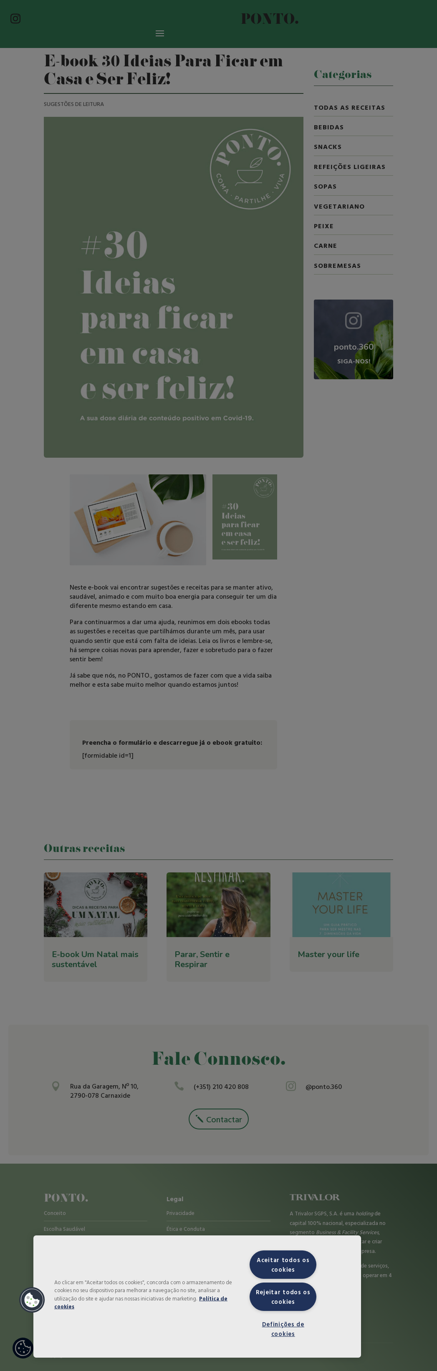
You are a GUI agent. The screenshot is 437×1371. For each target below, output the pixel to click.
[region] (197, 1296)
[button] (32, 1300)
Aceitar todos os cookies (283, 1264)
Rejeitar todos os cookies (283, 1297)
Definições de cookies (283, 1329)
